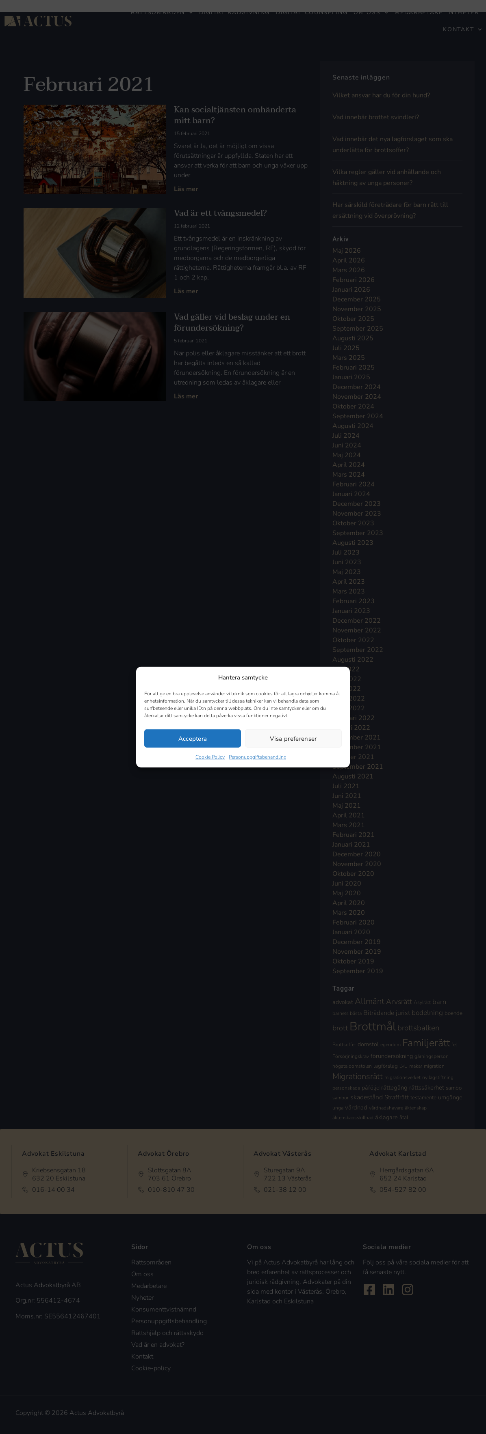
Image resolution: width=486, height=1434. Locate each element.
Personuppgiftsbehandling (257, 757)
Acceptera (192, 738)
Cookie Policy (210, 757)
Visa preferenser (293, 738)
